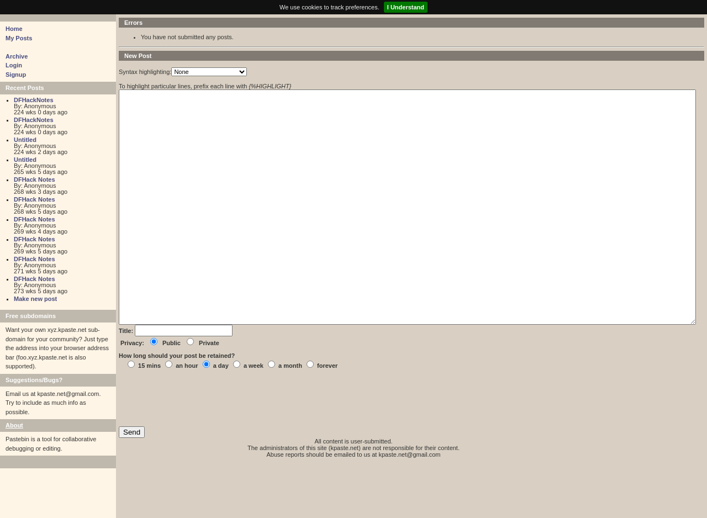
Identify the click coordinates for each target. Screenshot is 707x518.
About (14, 425)
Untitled (25, 139)
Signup (16, 74)
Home (14, 28)
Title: (127, 380)
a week (253, 415)
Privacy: (132, 392)
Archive (17, 56)
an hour (187, 415)
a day (221, 415)
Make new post (35, 298)
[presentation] (203, 447)
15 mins (149, 415)
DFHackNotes (34, 100)
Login (14, 65)
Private (209, 392)
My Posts (19, 38)
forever (327, 415)
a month (290, 415)
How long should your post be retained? (177, 405)
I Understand (405, 7)
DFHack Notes (34, 179)
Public (171, 392)
